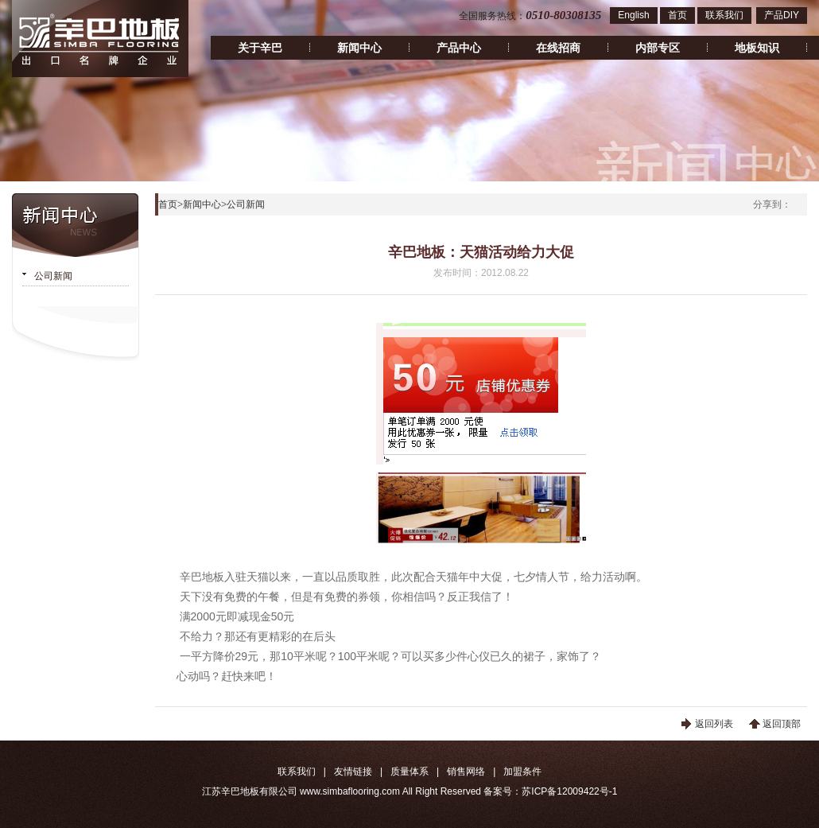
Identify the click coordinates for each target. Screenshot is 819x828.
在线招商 (558, 47)
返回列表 (714, 723)
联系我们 (724, 15)
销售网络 (466, 771)
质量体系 (409, 771)
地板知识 (757, 47)
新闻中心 (359, 47)
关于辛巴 (260, 47)
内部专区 (657, 47)
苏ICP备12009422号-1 (569, 791)
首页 (677, 15)
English (633, 15)
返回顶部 (782, 723)
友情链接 (353, 771)
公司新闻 (53, 276)
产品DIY (781, 15)
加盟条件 (522, 771)
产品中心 (459, 47)
